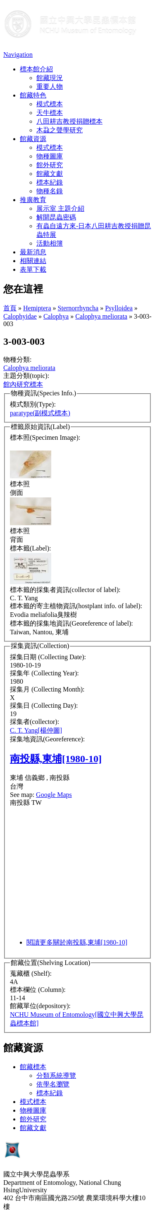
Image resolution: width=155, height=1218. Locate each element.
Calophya (56, 316)
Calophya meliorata (101, 316)
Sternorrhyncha (78, 308)
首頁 (10, 308)
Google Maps (54, 794)
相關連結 (33, 260)
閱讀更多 (76, 942)
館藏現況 (49, 77)
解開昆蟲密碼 (56, 217)
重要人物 (49, 86)
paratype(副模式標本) (40, 413)
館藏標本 (33, 1066)
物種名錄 (49, 191)
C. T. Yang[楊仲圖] (36, 730)
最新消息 (33, 252)
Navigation (18, 54)
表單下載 (33, 269)
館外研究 (49, 164)
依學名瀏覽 (52, 1084)
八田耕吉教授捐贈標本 (69, 121)
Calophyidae (20, 316)
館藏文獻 (49, 173)
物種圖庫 (49, 156)
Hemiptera (37, 308)
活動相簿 (49, 243)
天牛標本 (49, 112)
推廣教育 (33, 199)
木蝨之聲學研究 (59, 130)
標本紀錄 (49, 182)
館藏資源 (33, 138)
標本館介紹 (36, 69)
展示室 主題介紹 (60, 208)
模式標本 (49, 103)
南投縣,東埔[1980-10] (56, 758)
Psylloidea (119, 308)
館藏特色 (33, 95)
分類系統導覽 (56, 1075)
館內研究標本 (23, 384)
